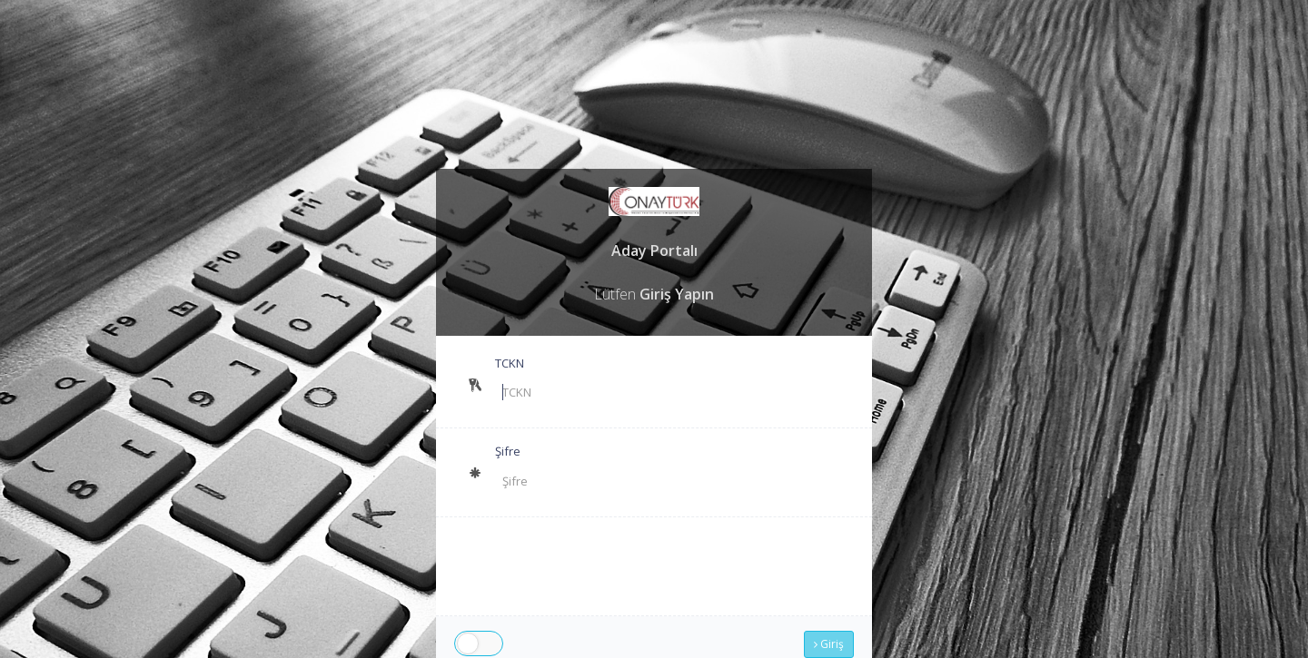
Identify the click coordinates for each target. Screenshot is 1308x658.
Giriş (829, 644)
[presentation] (699, 566)
